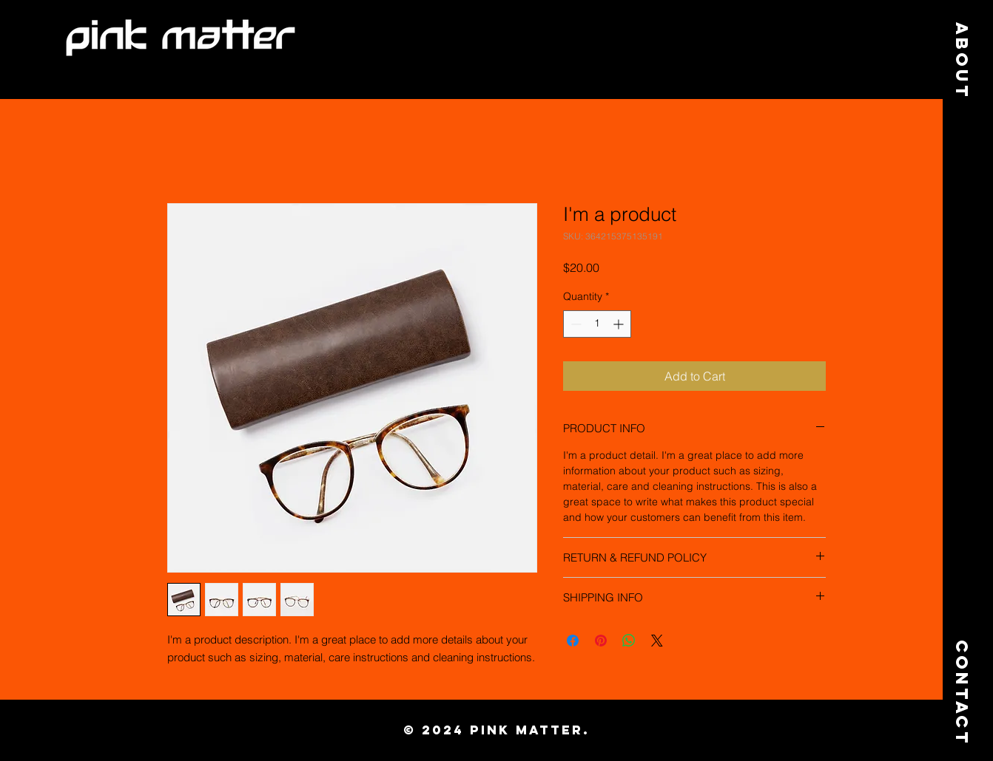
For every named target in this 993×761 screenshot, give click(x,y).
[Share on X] (657, 640)
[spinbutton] (597, 324)
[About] (962, 61)
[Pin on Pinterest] (601, 640)
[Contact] (962, 681)
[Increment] (619, 324)
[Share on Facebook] (573, 640)
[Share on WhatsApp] (629, 640)
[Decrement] (574, 324)
